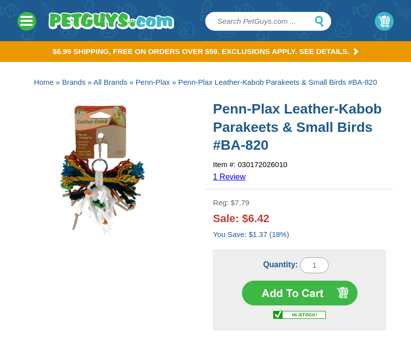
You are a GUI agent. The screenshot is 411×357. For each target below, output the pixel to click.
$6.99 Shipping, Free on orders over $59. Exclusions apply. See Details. (205, 51)
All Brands (110, 82)
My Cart (384, 21)
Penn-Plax (153, 82)
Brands (74, 82)
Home (44, 82)
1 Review (229, 177)
